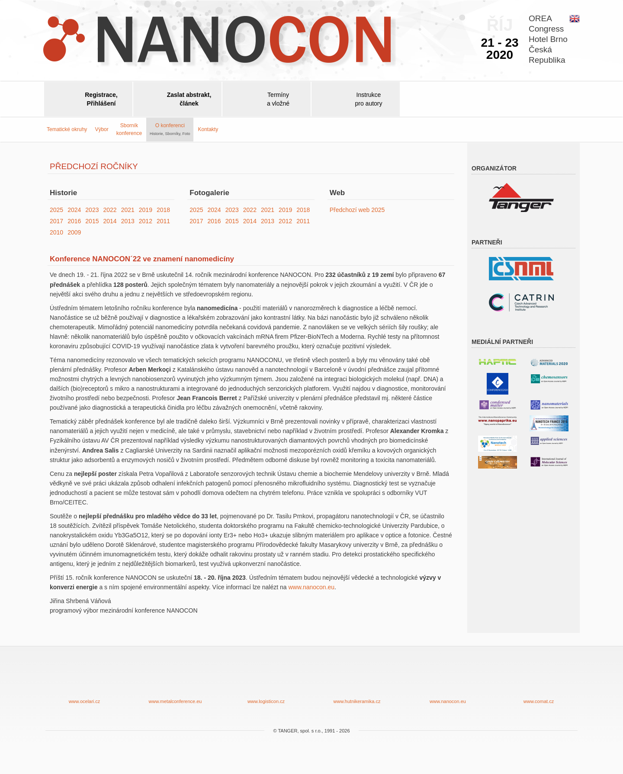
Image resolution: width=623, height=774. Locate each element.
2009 (74, 232)
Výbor (101, 129)
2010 (56, 232)
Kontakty (208, 129)
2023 (92, 209)
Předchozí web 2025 (357, 209)
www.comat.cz (539, 681)
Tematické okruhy (67, 129)
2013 (128, 221)
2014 (109, 221)
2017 (56, 221)
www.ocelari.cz (84, 681)
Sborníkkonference (129, 129)
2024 (74, 209)
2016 (74, 221)
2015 (92, 221)
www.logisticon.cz (266, 681)
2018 (163, 209)
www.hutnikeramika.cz (357, 681)
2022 (109, 209)
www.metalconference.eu (175, 681)
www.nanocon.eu (311, 587)
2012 (145, 221)
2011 (163, 221)
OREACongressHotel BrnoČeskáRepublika (548, 39)
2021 (128, 209)
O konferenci (170, 128)
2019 (145, 209)
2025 (56, 209)
